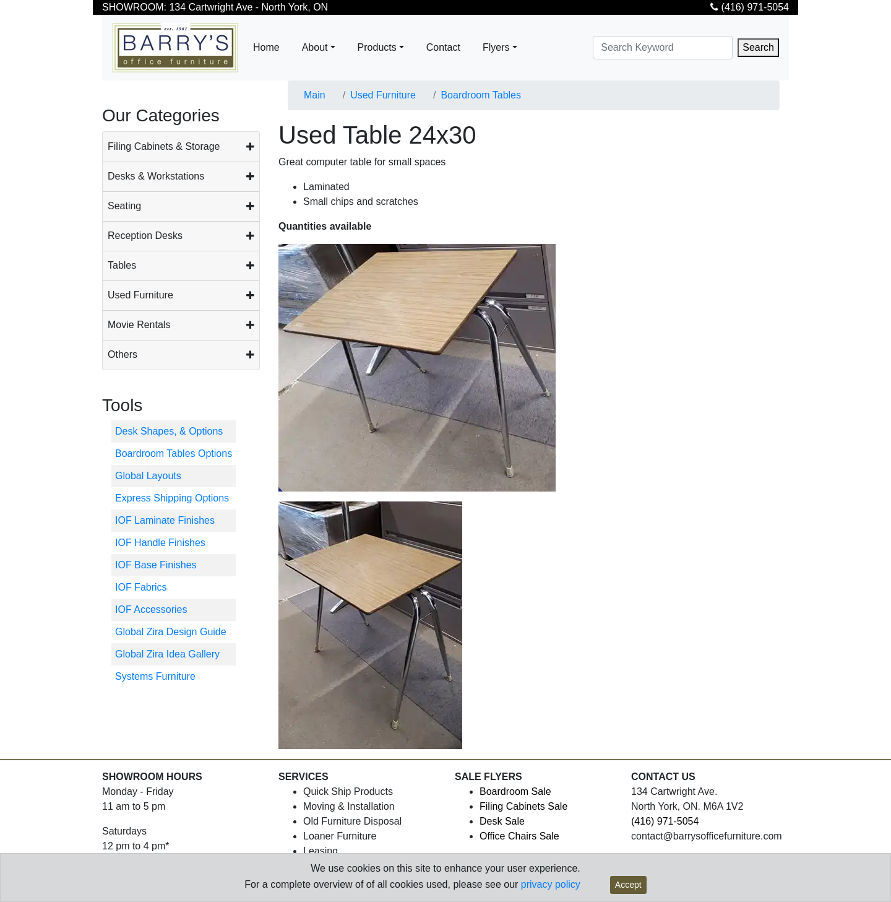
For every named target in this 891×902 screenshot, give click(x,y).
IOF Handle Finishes (160, 542)
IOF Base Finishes (156, 565)
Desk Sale (502, 821)
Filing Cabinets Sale (523, 806)
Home (266, 47)
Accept (628, 885)
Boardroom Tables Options (173, 453)
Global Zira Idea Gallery (167, 654)
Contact (443, 47)
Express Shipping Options (172, 498)
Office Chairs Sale (519, 836)
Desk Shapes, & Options (169, 431)
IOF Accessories (151, 609)
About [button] (315, 47)
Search (758, 47)
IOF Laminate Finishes (165, 520)
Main (314, 95)
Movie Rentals (139, 324)
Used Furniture (140, 295)
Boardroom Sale (515, 791)
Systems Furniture (155, 676)
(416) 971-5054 (749, 7)
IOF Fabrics (141, 587)
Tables (122, 265)
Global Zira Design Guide (170, 632)
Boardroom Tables (481, 95)
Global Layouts (148, 476)
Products (377, 47)
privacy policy (550, 884)
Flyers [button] (496, 47)
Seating (124, 206)
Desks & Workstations (156, 176)
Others (122, 354)
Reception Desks (145, 235)
